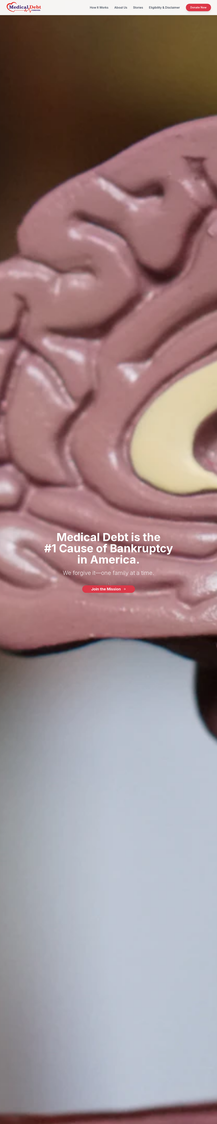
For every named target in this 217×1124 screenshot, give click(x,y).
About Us (120, 7)
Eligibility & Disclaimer (164, 7)
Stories (138, 7)
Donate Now (198, 7)
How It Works (99, 7)
